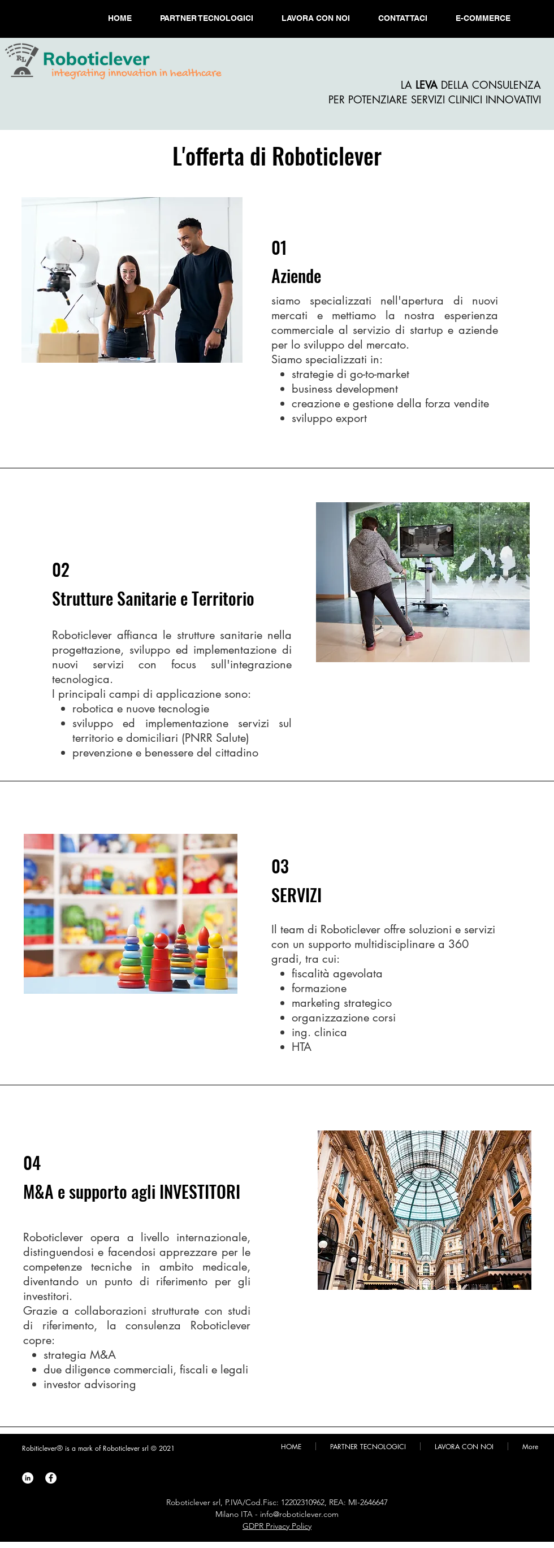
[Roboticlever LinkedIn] (27, 1478)
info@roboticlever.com (299, 1514)
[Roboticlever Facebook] (51, 1478)
